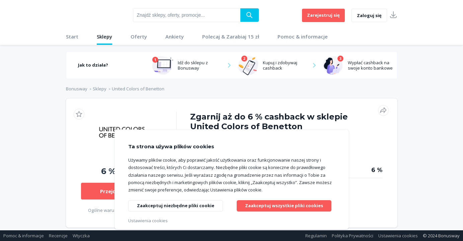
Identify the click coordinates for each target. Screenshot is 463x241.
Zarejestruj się (323, 15)
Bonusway (76, 89)
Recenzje (58, 236)
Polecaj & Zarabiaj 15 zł (230, 36)
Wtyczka (81, 236)
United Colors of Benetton (138, 89)
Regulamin (316, 236)
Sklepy (104, 36)
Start (72, 36)
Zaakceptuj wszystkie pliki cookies (285, 206)
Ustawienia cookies (398, 236)
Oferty (139, 36)
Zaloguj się (369, 15)
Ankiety (174, 36)
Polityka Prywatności (352, 236)
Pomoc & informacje (303, 36)
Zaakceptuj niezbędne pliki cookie (177, 206)
